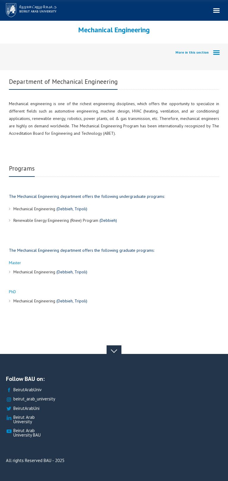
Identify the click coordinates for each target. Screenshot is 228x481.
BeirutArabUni (22, 408)
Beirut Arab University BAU (23, 433)
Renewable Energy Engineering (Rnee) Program (56, 220)
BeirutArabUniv (24, 389)
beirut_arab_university (30, 399)
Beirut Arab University (20, 419)
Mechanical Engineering (34, 208)
